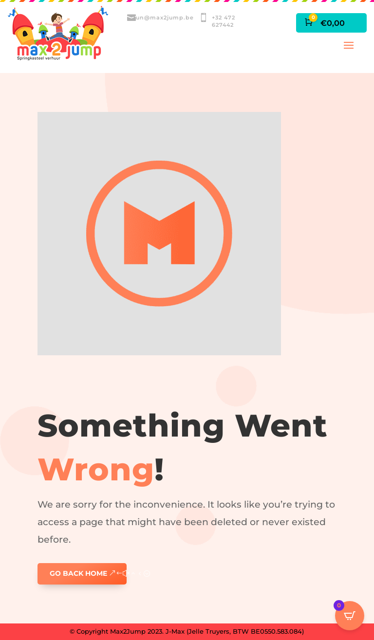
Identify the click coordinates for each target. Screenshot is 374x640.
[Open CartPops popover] (349, 615)
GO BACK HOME (78, 573)
